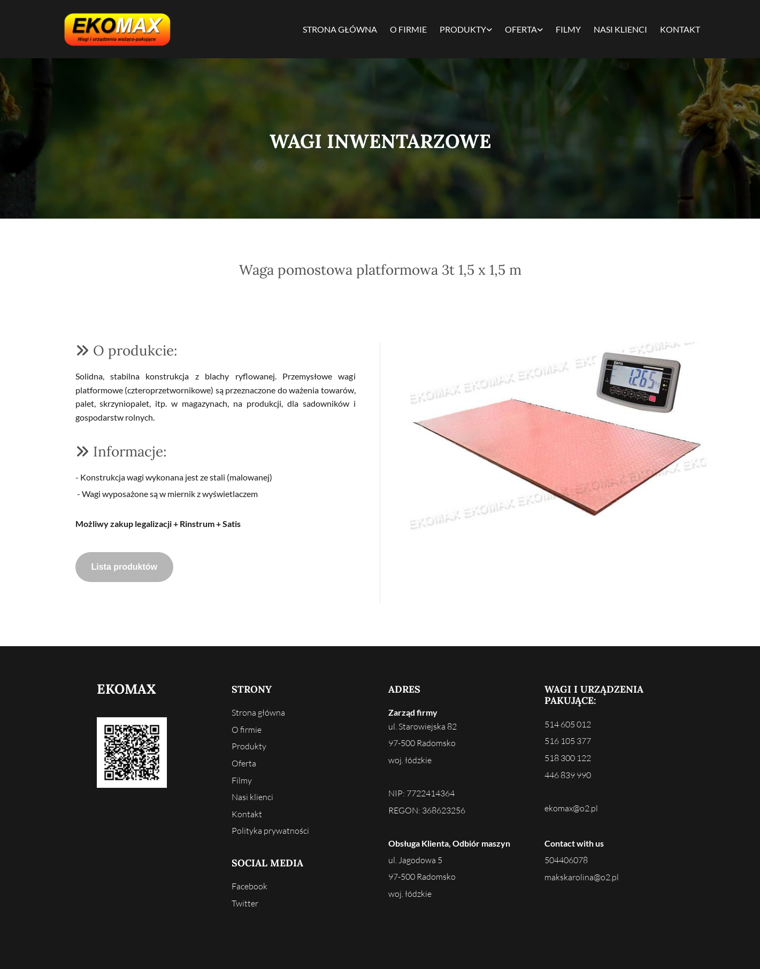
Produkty (463, 29)
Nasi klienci (620, 29)
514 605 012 (567, 724)
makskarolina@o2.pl (581, 877)
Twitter (245, 903)
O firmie (408, 29)
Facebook (249, 886)
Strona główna (340, 29)
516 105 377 (567, 740)
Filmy (568, 29)
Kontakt (680, 29)
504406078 (566, 860)
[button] (124, 567)
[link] (465, 29)
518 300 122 (567, 758)
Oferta (521, 29)
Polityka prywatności (270, 830)
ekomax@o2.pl (571, 808)
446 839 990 (567, 775)
